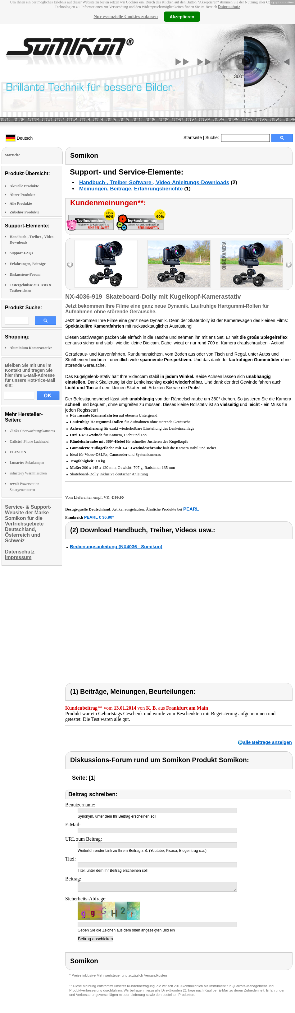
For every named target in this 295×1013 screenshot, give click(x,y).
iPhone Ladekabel (29, 441)
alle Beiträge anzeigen (267, 742)
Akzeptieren (182, 16)
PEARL (191, 508)
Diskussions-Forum (25, 274)
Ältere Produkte (22, 195)
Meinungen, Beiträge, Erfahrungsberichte (131, 189)
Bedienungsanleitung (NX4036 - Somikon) (116, 546)
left (70, 265)
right (289, 265)
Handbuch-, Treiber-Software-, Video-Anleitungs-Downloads (154, 182)
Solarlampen (27, 462)
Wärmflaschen (28, 473)
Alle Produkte (21, 203)
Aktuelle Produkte (24, 186)
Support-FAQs (21, 253)
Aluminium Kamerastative (31, 348)
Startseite (193, 137)
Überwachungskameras (32, 431)
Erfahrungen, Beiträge (28, 264)
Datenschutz (229, 7)
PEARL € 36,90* (99, 517)
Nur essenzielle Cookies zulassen (125, 16)
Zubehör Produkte (24, 212)
